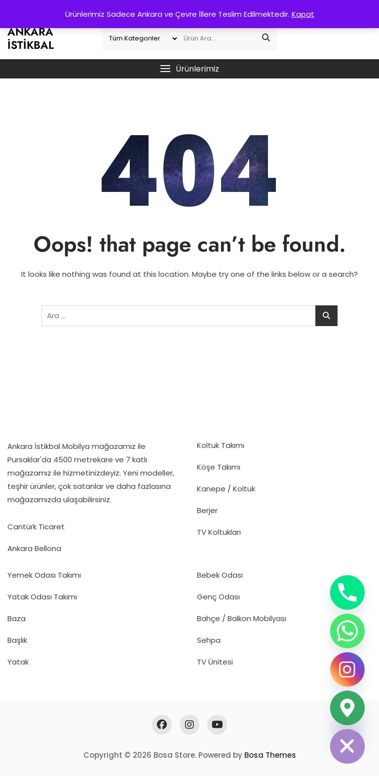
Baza (16, 618)
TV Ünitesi (215, 662)
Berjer (207, 510)
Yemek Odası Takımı (44, 575)
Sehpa (209, 640)
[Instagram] (347, 669)
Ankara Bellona (34, 548)
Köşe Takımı (218, 467)
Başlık (17, 640)
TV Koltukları (219, 532)
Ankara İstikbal (30, 38)
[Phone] (347, 592)
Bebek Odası (220, 575)
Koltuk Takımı (220, 445)
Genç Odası (218, 596)
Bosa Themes (270, 755)
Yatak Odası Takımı (42, 596)
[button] (189, 69)
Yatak (18, 662)
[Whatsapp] (347, 631)
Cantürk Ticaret (36, 526)
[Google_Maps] (347, 708)
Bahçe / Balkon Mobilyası (241, 618)
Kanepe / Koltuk (226, 488)
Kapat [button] (303, 14)
